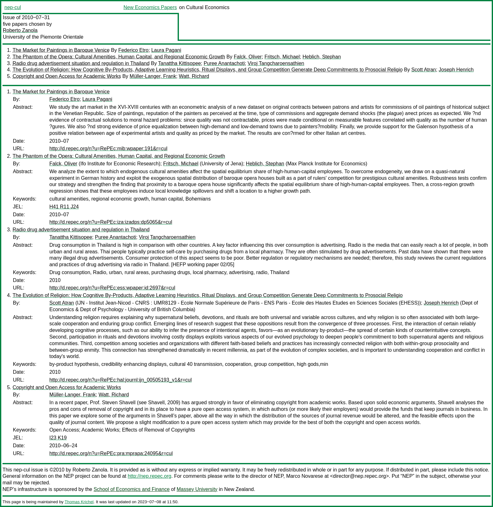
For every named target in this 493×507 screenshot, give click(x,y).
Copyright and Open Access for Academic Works (67, 76)
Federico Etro (133, 50)
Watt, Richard (194, 76)
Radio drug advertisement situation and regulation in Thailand (81, 63)
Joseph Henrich (456, 69)
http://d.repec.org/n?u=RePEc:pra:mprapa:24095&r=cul (111, 453)
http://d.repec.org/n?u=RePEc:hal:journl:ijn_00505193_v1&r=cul (120, 380)
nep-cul (12, 7)
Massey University (197, 489)
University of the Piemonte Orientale (43, 37)
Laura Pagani (166, 50)
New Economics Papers (150, 7)
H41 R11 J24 (64, 206)
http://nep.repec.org (149, 476)
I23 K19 (58, 437)
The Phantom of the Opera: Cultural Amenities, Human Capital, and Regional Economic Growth (119, 56)
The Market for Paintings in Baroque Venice (61, 50)
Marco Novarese (304, 476)
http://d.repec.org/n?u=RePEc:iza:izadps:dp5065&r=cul (110, 222)
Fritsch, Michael (282, 56)
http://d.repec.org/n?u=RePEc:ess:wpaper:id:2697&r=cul (112, 287)
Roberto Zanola (20, 30)
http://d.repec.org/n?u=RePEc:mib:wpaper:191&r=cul (108, 148)
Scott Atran (423, 69)
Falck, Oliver (248, 56)
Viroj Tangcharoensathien (275, 63)
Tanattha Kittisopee (179, 63)
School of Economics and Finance (132, 489)
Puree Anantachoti (224, 63)
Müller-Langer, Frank (153, 76)
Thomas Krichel (78, 501)
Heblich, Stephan (321, 56)
